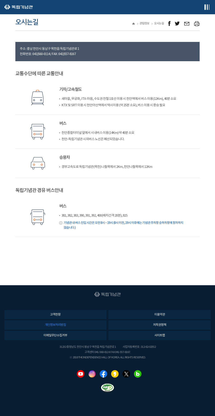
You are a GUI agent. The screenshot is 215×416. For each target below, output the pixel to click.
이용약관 (159, 314)
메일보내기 (187, 23)
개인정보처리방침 (55, 325)
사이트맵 (159, 335)
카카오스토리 (115, 374)
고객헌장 (55, 314)
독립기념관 (18, 7)
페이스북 (103, 374)
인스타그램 (92, 374)
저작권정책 (159, 325)
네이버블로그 (137, 374)
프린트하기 (197, 23)
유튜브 (80, 374)
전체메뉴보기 (207, 7)
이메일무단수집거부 (55, 335)
